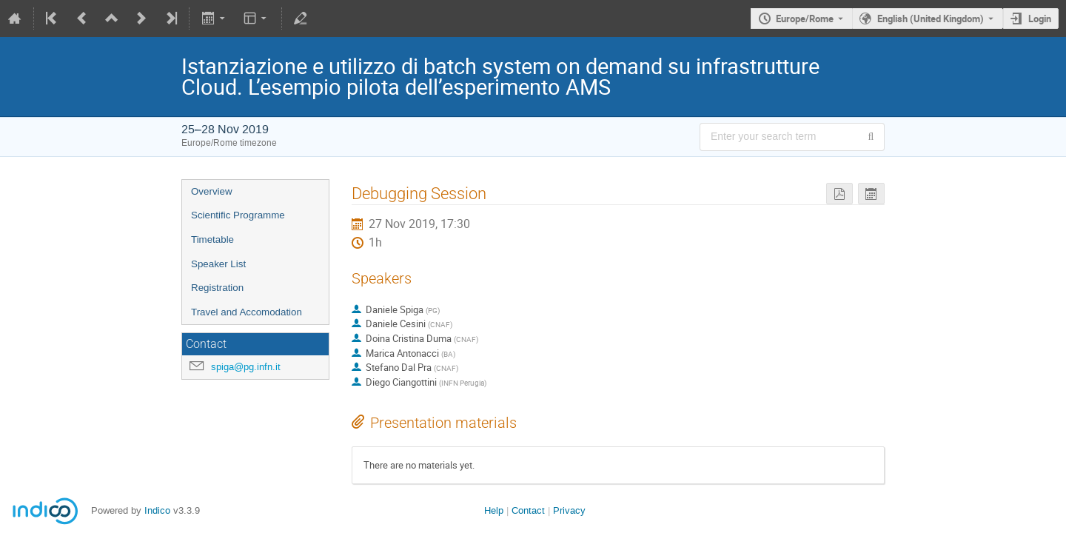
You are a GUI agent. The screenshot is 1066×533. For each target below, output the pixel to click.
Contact (528, 510)
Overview (211, 191)
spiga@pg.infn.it (246, 367)
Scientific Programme (238, 215)
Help (493, 510)
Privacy (569, 510)
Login (1039, 18)
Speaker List (218, 263)
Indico (157, 510)
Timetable (212, 239)
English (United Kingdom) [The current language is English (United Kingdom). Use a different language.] (930, 18)
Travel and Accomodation (246, 312)
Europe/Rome (805, 18)
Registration (217, 287)
